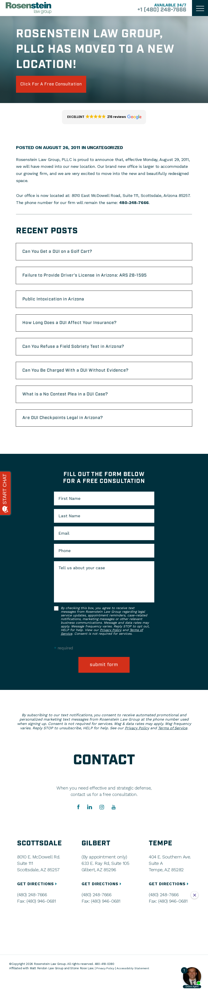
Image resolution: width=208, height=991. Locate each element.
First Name (69, 511)
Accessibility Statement (134, 982)
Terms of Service (172, 741)
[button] (104, 119)
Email (64, 546)
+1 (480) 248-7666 (158, 10)
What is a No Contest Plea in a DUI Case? (71, 405)
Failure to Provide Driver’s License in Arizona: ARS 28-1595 (93, 279)
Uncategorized (105, 149)
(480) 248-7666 (32, 908)
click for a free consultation (58, 85)
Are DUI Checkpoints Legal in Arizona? (68, 430)
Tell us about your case (82, 581)
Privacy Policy (110, 643)
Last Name (69, 529)
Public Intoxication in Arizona (58, 304)
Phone (65, 564)
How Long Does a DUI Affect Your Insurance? (76, 329)
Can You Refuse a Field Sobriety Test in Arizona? (80, 355)
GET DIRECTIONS (38, 897)
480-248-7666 (134, 203)
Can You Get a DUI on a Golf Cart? (63, 254)
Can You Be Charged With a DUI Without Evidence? (82, 380)
